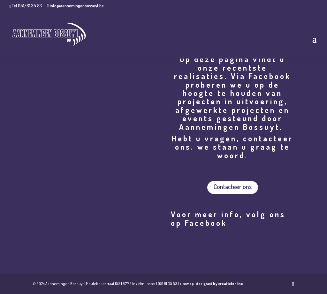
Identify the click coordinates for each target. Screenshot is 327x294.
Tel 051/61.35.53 (27, 5)
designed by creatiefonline (219, 283)
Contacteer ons (233, 186)
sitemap (186, 283)
